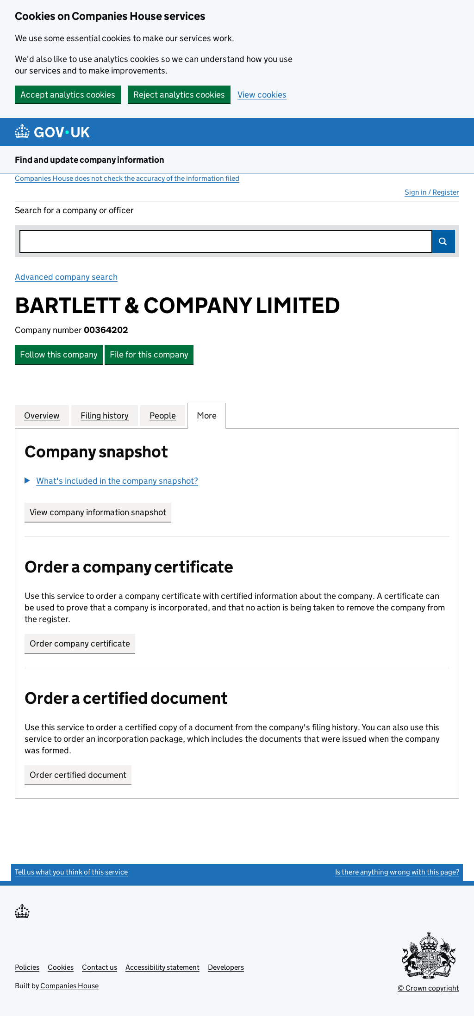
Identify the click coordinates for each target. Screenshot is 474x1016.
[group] (237, 482)
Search (443, 241)
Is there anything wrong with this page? (397, 872)
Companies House (69, 985)
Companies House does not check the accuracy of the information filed (127, 178)
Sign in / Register (432, 192)
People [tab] (163, 415)
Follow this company (59, 354)
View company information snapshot (100, 512)
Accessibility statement (162, 967)
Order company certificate (80, 643)
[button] (111, 480)
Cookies (61, 967)
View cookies (262, 94)
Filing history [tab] (105, 415)
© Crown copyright (428, 988)
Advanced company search (66, 276)
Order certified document (78, 775)
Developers (226, 967)
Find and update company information (89, 159)
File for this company (149, 354)
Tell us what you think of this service (71, 872)
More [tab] (207, 415)
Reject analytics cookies (179, 94)
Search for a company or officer (74, 210)
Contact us (99, 967)
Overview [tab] (42, 415)
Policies (27, 967)
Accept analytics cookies (67, 94)
